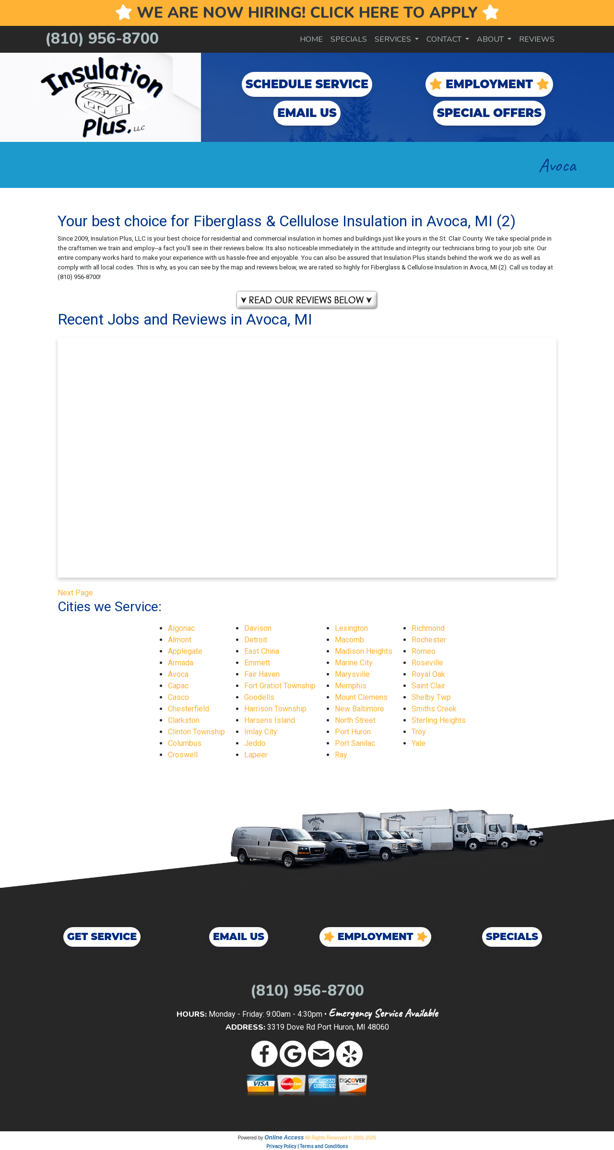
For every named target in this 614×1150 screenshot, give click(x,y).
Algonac (181, 628)
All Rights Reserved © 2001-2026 (341, 1137)
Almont (179, 639)
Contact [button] (444, 39)
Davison (258, 628)
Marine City (354, 662)
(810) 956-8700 (102, 38)
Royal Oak (428, 674)
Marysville (352, 674)
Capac (178, 685)
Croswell (183, 754)
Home (311, 39)
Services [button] (394, 39)
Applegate (185, 651)
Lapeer (256, 754)
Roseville (427, 662)
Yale (418, 743)
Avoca (178, 674)
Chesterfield (188, 708)
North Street (355, 720)
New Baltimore (359, 708)
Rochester (429, 639)
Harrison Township (275, 708)
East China (261, 651)
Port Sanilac (355, 743)
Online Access (284, 1137)
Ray (341, 754)
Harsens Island (269, 720)
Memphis (350, 685)
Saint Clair (428, 685)
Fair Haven (262, 674)
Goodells (259, 697)
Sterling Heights (439, 720)
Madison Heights (363, 651)
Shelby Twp (431, 697)
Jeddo (255, 743)
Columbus (184, 743)
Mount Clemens (361, 697)
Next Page (75, 592)
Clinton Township (196, 731)
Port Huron (353, 731)
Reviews (537, 39)
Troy (419, 731)
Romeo (424, 651)
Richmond (428, 628)
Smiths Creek (434, 708)
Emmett (257, 662)
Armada (180, 662)
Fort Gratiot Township (280, 685)
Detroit (255, 639)
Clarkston (184, 720)
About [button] (491, 39)
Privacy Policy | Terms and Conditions (307, 1146)
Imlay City (260, 731)
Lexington (351, 628)
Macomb (349, 639)
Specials (349, 39)
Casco (178, 697)
